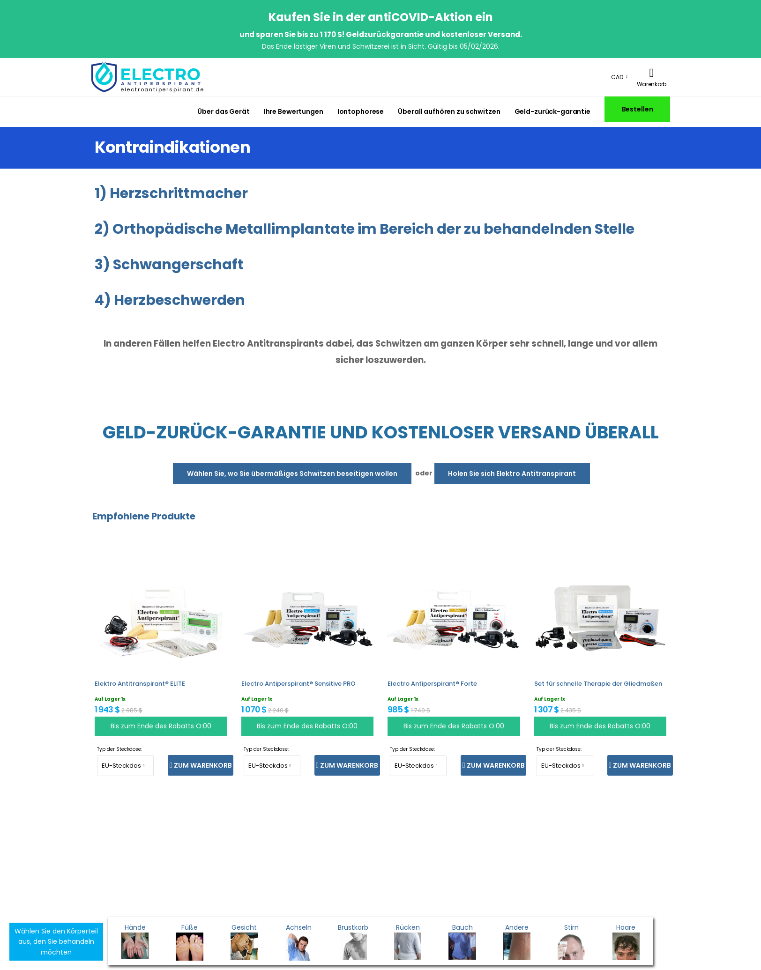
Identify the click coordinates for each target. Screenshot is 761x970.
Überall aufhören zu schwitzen (449, 111)
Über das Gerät (223, 111)
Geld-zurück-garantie (552, 111)
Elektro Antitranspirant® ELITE (140, 683)
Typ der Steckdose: (119, 749)
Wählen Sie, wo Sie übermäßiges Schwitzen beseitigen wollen (292, 473)
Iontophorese (360, 111)
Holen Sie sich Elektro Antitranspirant (512, 473)
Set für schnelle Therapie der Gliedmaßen (598, 683)
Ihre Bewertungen (293, 111)
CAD (617, 77)
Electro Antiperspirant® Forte (432, 683)
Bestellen (637, 109)
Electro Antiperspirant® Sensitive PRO (298, 683)
